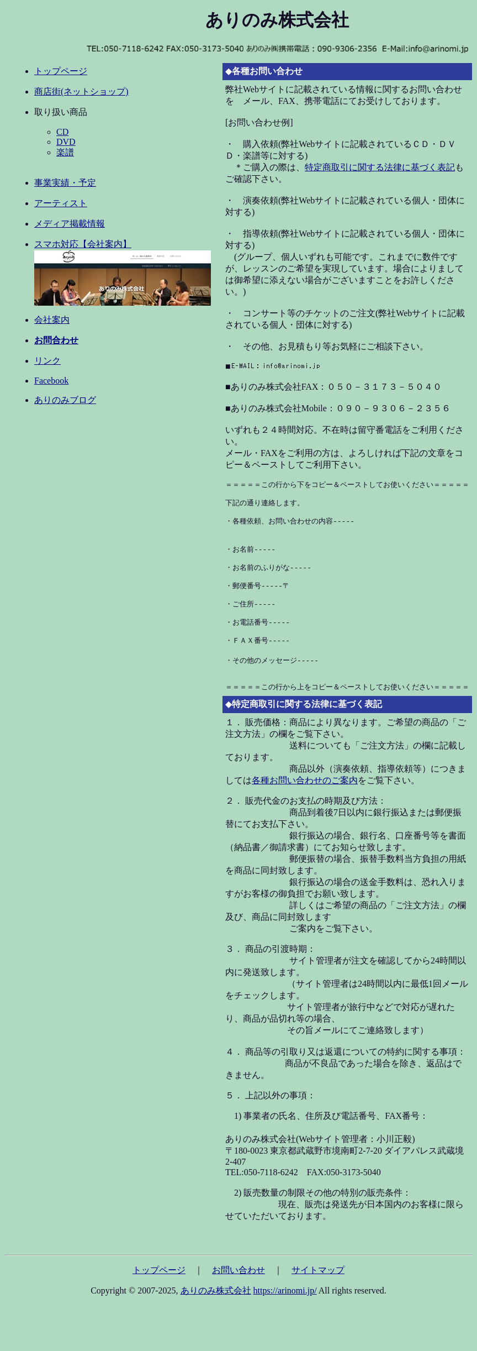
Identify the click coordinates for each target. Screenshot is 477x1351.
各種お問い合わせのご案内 (305, 804)
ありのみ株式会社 (216, 1314)
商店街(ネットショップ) (81, 91)
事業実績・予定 (65, 182)
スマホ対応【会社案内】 (82, 244)
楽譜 (65, 152)
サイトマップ (318, 1293)
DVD (66, 141)
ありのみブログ (65, 400)
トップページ (60, 71)
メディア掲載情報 (69, 223)
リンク (47, 360)
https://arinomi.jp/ (285, 1314)
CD (62, 132)
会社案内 (52, 319)
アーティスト (60, 203)
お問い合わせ (238, 1293)
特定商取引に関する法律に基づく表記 (380, 167)
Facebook (51, 380)
